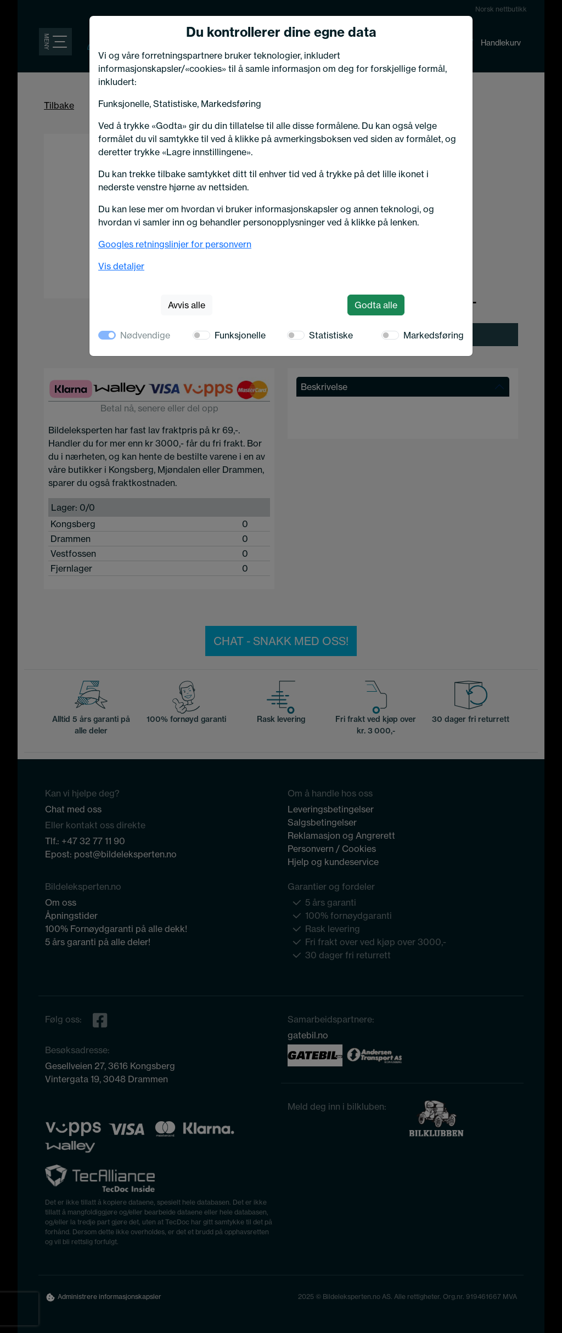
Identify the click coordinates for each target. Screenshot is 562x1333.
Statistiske (331, 335)
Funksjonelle (240, 335)
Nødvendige (145, 335)
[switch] (201, 335)
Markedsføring (433, 335)
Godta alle (376, 305)
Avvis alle (186, 305)
